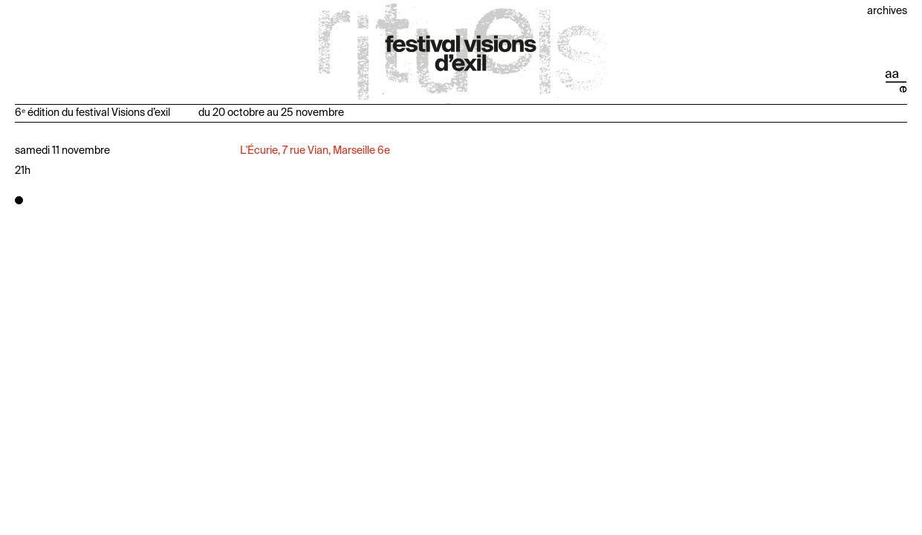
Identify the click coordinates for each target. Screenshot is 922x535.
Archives (887, 11)
